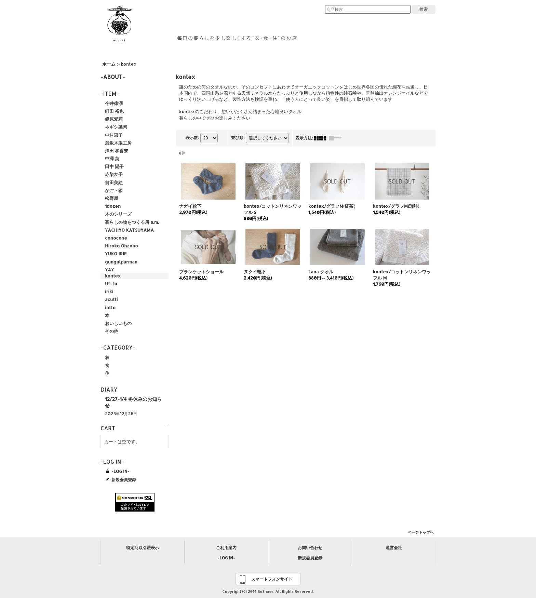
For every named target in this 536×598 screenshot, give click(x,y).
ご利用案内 (226, 547)
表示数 (192, 137)
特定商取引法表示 (142, 547)
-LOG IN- (120, 471)
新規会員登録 (123, 479)
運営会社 (394, 547)
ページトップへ (420, 532)
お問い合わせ (310, 547)
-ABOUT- (112, 76)
